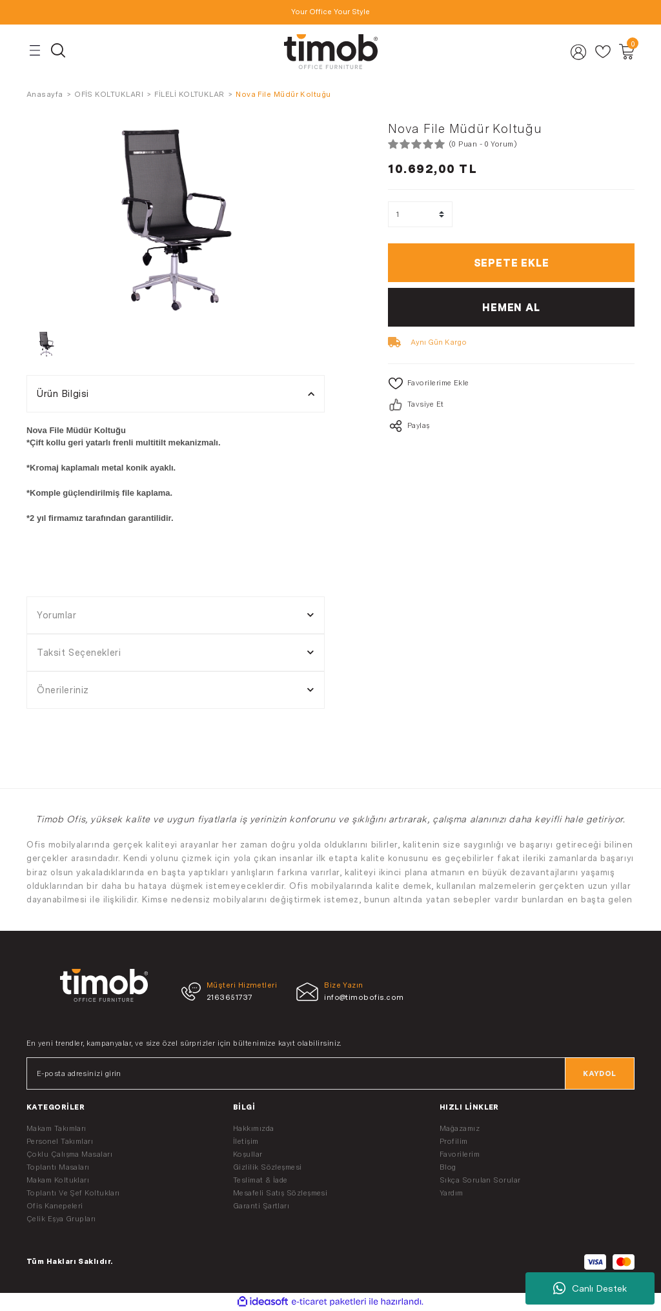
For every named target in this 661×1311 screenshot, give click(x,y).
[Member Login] (579, 52)
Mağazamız (460, 1128)
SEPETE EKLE (511, 262)
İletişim (246, 1141)
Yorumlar (57, 614)
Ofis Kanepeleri (54, 1205)
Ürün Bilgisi (63, 393)
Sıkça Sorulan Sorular (480, 1179)
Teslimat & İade (260, 1179)
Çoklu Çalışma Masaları (69, 1154)
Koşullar (248, 1154)
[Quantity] (420, 214)
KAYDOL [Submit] (599, 1073)
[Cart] (626, 52)
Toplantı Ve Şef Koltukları (73, 1192)
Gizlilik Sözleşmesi (267, 1167)
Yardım (451, 1192)
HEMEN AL (511, 307)
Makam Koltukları (57, 1179)
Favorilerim (460, 1154)
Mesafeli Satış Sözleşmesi (280, 1192)
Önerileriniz (63, 689)
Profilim (454, 1141)
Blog (448, 1167)
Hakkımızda (253, 1128)
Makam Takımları (56, 1128)
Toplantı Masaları (58, 1167)
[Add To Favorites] (511, 383)
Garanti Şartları (261, 1205)
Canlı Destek (590, 1288)
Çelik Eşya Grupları (61, 1218)
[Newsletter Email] (330, 1073)
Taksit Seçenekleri (79, 652)
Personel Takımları (59, 1141)
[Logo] (330, 51)
